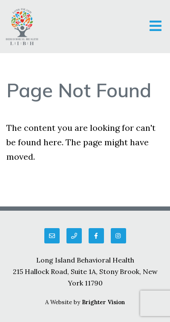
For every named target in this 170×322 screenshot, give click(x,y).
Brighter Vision (103, 302)
